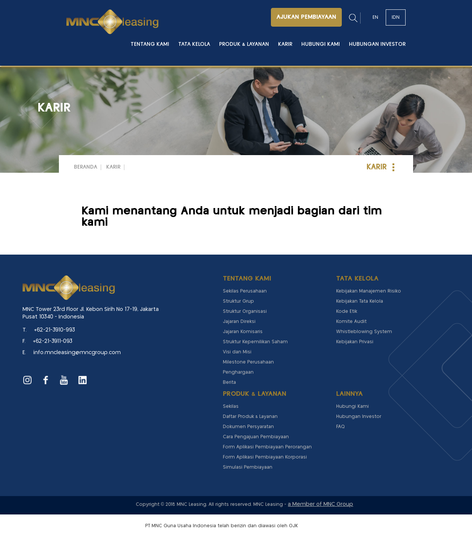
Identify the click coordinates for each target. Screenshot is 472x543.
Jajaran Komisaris (243, 332)
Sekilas (231, 406)
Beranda (85, 167)
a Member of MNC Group (320, 504)
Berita (229, 382)
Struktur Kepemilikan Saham (255, 342)
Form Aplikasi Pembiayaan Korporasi (265, 457)
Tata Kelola (194, 44)
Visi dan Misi (237, 352)
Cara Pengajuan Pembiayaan (256, 437)
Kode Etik (346, 311)
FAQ (340, 427)
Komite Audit (351, 322)
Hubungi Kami (320, 44)
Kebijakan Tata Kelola (359, 301)
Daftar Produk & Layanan (250, 417)
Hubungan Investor (377, 44)
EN (375, 17)
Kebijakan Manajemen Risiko (368, 291)
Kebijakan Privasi (354, 342)
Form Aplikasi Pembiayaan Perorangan (267, 447)
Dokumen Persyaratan (248, 427)
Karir (285, 44)
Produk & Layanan (244, 44)
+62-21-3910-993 (54, 330)
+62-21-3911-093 (52, 341)
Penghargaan (238, 372)
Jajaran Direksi (239, 322)
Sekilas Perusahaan (245, 291)
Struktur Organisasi (245, 311)
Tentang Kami (150, 44)
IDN (396, 17)
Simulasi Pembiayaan (247, 467)
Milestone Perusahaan (248, 362)
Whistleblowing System (364, 332)
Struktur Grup (238, 301)
